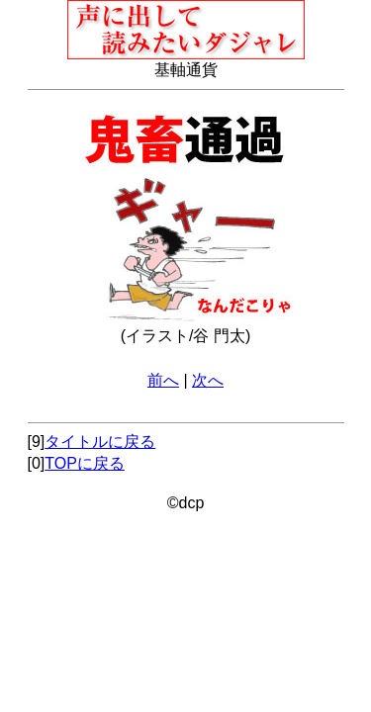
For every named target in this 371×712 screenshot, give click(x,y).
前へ (163, 380)
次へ (208, 380)
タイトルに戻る (100, 441)
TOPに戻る (85, 463)
